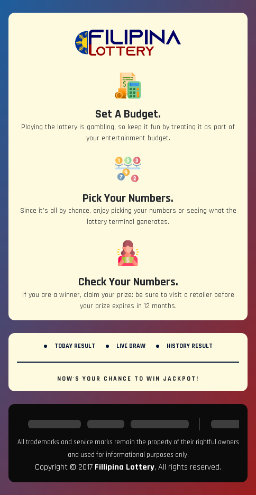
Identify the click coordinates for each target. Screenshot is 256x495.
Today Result (74, 346)
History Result (190, 346)
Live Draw (130, 346)
